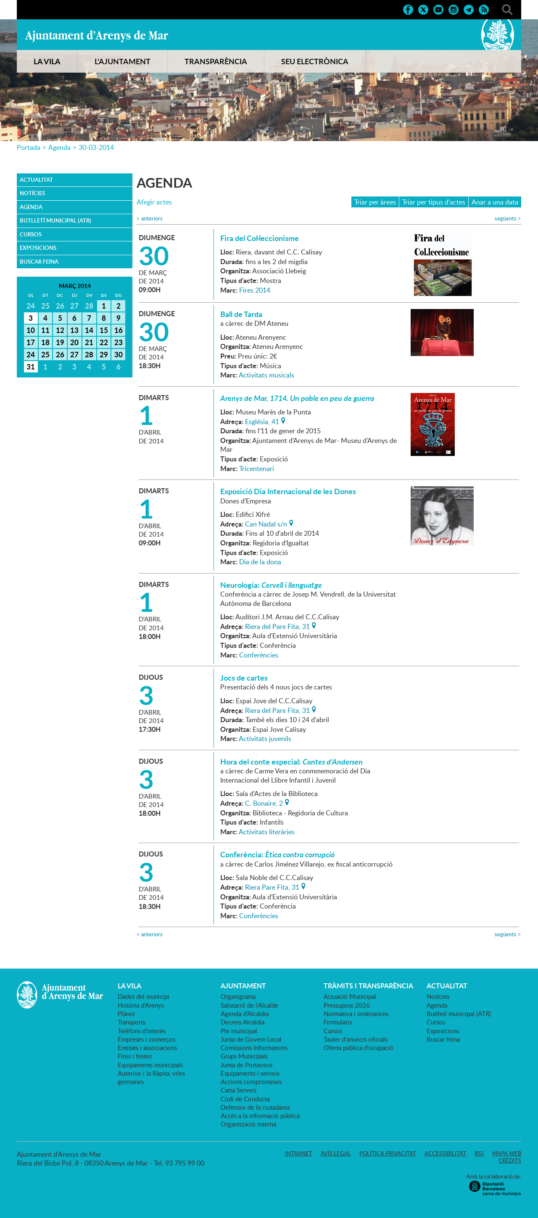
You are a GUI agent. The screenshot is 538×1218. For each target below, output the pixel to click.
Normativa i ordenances (356, 1013)
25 (45, 354)
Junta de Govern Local (251, 1039)
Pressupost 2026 (347, 1005)
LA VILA (47, 61)
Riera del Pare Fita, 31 (277, 625)
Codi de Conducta (245, 1099)
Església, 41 (262, 420)
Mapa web (506, 1153)
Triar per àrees (375, 202)
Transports (131, 1022)
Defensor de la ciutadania (255, 1107)
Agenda (59, 147)
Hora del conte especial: (291, 761)
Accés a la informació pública (260, 1115)
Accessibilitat (445, 1153)
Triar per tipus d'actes (433, 202)
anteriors (150, 218)
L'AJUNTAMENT (122, 61)
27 (74, 354)
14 (89, 330)
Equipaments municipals (150, 1065)
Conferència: (277, 854)
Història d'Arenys (141, 1005)
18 (45, 342)
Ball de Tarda (241, 314)
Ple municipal (239, 1031)
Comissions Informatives (254, 1047)
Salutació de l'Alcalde (249, 1005)
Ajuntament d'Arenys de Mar (96, 36)
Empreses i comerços (146, 1039)
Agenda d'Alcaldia (245, 1013)
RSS (479, 1153)
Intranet (298, 1153)
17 (30, 342)
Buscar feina (39, 261)
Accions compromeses (251, 1081)
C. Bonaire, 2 (264, 802)
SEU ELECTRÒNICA (314, 61)
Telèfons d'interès (142, 1031)
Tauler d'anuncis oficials (356, 1039)
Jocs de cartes (244, 677)
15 (104, 330)
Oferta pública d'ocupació (358, 1047)
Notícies (32, 193)
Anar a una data (495, 202)
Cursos (31, 234)
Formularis (338, 1022)
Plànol (126, 1013)
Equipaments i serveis (250, 1073)
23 (118, 342)
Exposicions (38, 247)
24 (30, 354)
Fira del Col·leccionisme (259, 238)
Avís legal (336, 1153)
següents (508, 218)
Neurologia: (271, 584)
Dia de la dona (260, 561)
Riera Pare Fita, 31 (272, 886)
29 (104, 354)
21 (89, 342)
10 (30, 330)
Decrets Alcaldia (242, 1022)
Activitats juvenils (265, 738)
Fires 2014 (254, 290)
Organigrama (238, 996)
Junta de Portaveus (246, 1065)
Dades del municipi (143, 996)
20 (74, 342)
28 (89, 354)
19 (60, 342)
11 (45, 330)
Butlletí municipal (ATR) (55, 220)
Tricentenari (256, 468)
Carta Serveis (238, 1090)
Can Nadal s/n (266, 523)
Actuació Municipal (350, 996)
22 (104, 342)
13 (74, 330)
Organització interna (248, 1124)
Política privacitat (387, 1153)
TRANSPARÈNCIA (216, 61)
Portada (28, 147)
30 (118, 354)
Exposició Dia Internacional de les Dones (288, 491)
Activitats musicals (266, 375)
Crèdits (509, 1160)
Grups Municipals (244, 1056)
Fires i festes (135, 1056)
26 (60, 354)
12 (60, 330)
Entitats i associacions (147, 1047)
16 (118, 330)
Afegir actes (154, 202)
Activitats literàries (267, 831)
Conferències (258, 655)
